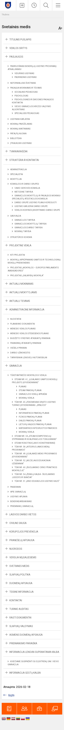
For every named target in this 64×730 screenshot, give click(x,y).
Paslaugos (16, 56)
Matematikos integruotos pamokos (38, 428)
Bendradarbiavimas (21, 501)
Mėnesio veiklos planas (22, 328)
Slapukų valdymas (21, 626)
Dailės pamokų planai (30, 420)
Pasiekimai (15, 487)
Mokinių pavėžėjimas (21, 124)
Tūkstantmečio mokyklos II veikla (28, 375)
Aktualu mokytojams (23, 292)
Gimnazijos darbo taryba (28, 227)
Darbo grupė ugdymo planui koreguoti (36, 202)
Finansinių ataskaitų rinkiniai (25, 343)
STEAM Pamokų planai (30, 390)
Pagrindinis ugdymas (26, 77)
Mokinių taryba (23, 231)
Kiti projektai (17, 255)
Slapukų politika (19, 574)
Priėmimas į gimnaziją (21, 506)
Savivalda (15, 216)
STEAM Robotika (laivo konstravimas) (35, 443)
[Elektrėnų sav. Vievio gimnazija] (8, 5)
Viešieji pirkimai (18, 348)
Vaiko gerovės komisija (27, 188)
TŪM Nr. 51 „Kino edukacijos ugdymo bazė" (37, 481)
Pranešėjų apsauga (21, 540)
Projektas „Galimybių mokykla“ (27, 275)
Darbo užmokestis (20, 353)
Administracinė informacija (26, 309)
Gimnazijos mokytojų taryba (30, 224)
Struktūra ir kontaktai (24, 160)
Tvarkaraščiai (18, 151)
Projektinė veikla (20, 245)
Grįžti (11, 695)
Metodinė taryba (24, 192)
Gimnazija (15, 365)
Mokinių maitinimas (20, 129)
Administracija (18, 169)
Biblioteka (16, 138)
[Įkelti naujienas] (22, 5)
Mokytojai (16, 179)
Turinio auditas (19, 609)
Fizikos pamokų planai (30, 417)
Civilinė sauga (18, 523)
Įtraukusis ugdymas (21, 143)
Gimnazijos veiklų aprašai (33, 394)
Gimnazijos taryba (25, 220)
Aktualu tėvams (19, 301)
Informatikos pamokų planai (34, 413)
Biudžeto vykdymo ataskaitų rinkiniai (30, 338)
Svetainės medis (19, 566)
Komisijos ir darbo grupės (24, 184)
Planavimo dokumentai (22, 324)
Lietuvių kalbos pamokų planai (35, 424)
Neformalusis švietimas (23, 83)
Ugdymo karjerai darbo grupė (31, 206)
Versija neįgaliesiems (22, 557)
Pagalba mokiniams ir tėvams (26, 88)
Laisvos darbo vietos (22, 514)
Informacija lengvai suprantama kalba (34, 652)
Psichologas (21, 96)
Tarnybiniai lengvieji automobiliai (28, 357)
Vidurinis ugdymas (24, 73)
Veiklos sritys (18, 48)
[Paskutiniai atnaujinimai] (34, 5)
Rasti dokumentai (20, 617)
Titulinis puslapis (20, 39)
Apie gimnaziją (18, 492)
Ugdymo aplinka (18, 496)
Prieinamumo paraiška (23, 643)
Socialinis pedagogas (26, 92)
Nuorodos (15, 548)
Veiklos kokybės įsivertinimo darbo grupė (37, 210)
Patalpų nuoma (18, 133)
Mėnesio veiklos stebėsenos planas (29, 333)
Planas (22, 386)
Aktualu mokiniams (21, 283)
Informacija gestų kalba (25, 672)
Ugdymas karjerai (20, 119)
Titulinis (5, 14)
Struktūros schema (21, 237)
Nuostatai (15, 319)
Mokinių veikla (26, 398)
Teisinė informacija (21, 591)
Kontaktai (15, 600)
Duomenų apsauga (20, 583)
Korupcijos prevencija (23, 531)
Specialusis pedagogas (27, 113)
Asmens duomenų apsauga (26, 634)
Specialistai (16, 174)
